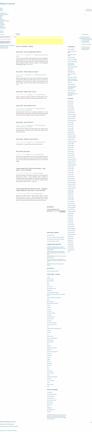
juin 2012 (69, 147)
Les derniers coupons (4, 46)
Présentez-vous (3, 27)
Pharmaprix (49, 353)
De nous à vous (50, 401)
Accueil (1, 8)
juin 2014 (69, 103)
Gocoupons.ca (49, 403)
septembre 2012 (71, 141)
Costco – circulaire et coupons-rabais (54, 297)
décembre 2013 (71, 114)
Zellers (48, 386)
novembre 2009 (71, 207)
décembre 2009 (71, 205)
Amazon (48, 276)
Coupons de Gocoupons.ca (87, 39)
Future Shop (49, 310)
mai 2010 (69, 195)
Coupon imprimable (71, 66)
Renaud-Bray (49, 363)
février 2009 (70, 224)
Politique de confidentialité (13, 426)
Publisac (48, 359)
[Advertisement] (39, 37)
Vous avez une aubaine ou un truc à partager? (55, 237)
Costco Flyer (63, 414)
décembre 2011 (71, 159)
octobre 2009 (70, 209)
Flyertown (49, 309)
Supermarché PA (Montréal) (52, 376)
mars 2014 (70, 108)
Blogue (1, 9)
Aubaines (2, 30)
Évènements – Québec (72, 73)
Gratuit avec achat (71, 77)
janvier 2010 (70, 203)
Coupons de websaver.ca (86, 38)
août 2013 (70, 122)
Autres (1, 18)
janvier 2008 (70, 249)
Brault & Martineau (50, 280)
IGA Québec (49, 320)
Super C (48, 374)
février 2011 (70, 178)
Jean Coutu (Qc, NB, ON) (52, 324)
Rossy (48, 368)
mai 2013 (69, 128)
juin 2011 (69, 170)
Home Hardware (50, 318)
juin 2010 (69, 193)
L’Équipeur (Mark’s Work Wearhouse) (54, 328)
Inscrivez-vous (88, 9)
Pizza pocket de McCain (23, 151)
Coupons (1, 21)
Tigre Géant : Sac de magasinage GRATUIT (28, 52)
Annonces (70, 49)
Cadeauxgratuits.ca (50, 396)
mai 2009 (69, 218)
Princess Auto (49, 355)
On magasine (2, 24)
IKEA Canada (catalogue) (52, 322)
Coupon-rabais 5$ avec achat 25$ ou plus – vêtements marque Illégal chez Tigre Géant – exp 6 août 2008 (31, 189)
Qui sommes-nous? (50, 235)
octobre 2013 (70, 118)
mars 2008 (70, 245)
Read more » (30, 64)
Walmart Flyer (57, 414)
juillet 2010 (70, 191)
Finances (1, 25)
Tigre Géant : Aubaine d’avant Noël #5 (27, 139)
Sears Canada (49, 370)
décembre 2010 (71, 182)
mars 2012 (70, 153)
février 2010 (70, 201)
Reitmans (49, 361)
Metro (48, 343)
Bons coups (2, 19)
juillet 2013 (70, 124)
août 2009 (70, 213)
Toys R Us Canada (50, 380)
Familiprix (49, 307)
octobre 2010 (70, 186)
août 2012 (70, 143)
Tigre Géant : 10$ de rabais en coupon (27, 71)
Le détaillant (2, 39)
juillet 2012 (70, 145)
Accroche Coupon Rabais (52, 394)
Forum (1, 10)
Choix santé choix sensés (52, 400)
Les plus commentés (4, 47)
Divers (69, 68)
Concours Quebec (71, 61)
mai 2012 (69, 149)
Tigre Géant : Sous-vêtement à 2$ (26, 105)
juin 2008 (69, 240)
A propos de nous (10, 430)
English (80, 38)
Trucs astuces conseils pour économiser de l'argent (72, 87)
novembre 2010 (71, 184)
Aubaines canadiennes (39, 74)
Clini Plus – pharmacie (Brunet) (53, 292)
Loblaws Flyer (52, 418)
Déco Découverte (50, 301)
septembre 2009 (71, 211)
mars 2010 (70, 199)
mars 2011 (70, 176)
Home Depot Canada (51, 316)
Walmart (1, 15)
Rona (48, 367)
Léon (48, 334)
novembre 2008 (71, 230)
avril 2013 (69, 130)
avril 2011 (69, 174)
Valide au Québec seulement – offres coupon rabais (73, 94)
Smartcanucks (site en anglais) (53, 270)
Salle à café (2, 28)
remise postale (70, 84)
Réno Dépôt (49, 365)
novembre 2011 (71, 160)
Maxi (1, 16)
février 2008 (70, 247)
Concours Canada (71, 59)
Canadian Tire (49, 290)
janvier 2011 (70, 180)
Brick (48, 282)
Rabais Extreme (7, 4)
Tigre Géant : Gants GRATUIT (24, 122)
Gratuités (17, 33)
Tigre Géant (49, 378)
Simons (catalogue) (50, 372)
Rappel (69, 82)
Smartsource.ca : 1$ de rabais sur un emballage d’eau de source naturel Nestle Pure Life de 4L (56, 260)
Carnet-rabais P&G (50, 398)
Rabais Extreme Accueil (8, 421)
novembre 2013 (71, 116)
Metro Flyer (60, 417)
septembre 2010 (71, 188)
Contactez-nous (89, 10)
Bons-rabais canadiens (40, 125)
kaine (48, 263)
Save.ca (48, 405)
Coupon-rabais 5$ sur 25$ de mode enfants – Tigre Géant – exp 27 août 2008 (30, 169)
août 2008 (70, 236)
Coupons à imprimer (85, 41)
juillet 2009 (70, 215)
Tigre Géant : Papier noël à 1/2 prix (26, 91)
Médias (15, 430)
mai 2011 (69, 172)
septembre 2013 (71, 120)
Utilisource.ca (49, 407)
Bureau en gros (50, 286)
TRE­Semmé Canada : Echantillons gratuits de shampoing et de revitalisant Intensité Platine (56, 253)
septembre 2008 (71, 234)
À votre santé (49, 392)
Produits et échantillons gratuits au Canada (24, 109)
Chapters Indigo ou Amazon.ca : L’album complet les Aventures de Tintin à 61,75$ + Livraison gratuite (56, 248)
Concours (2, 23)
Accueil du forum (3, 13)
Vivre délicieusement (51, 409)
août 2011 (70, 166)
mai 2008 (69, 242)
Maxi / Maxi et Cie (50, 341)
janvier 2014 (70, 112)
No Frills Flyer (54, 417)
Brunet (48, 284)
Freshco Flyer (54, 416)
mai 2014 (69, 104)
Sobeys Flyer (60, 416)
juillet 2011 (70, 168)
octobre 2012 (70, 139)
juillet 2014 (70, 101)
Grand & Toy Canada (51, 312)
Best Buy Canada (50, 278)
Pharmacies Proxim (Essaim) (52, 351)
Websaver (49, 411)
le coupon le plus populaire (7, 45)
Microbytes (49, 345)
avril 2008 (69, 244)
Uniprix (48, 382)
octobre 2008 (70, 232)
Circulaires (18, 34)
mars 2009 (70, 222)
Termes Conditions (4, 426)
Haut (91, 422)
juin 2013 (69, 126)
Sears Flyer (49, 416)
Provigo (48, 357)
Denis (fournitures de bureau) (52, 303)
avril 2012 (69, 151)
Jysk (48, 326)
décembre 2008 (71, 228)
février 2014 (70, 110)
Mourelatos (49, 349)
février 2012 (70, 155)
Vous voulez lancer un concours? (53, 241)
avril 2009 (69, 220)
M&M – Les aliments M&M (52, 338)
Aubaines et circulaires (4, 14)
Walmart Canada (50, 384)
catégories (2, 34)
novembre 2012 (71, 137)
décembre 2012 (71, 135)
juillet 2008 (70, 238)
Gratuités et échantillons (4, 20)
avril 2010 (69, 197)
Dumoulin (49, 305)
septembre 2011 (71, 164)
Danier (48, 299)
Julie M (27, 173)
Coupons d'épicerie (85, 40)
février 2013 (70, 133)
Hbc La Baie (49, 314)
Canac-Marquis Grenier (51, 288)
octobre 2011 (70, 162)
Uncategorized (70, 90)
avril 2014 (69, 106)
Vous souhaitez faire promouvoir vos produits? (55, 239)
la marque (9, 39)
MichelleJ (27, 54)
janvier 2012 (70, 157)
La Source (49, 330)
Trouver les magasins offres (53, 209)
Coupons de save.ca (85, 36)
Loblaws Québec (50, 336)
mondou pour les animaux (52, 347)
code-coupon (70, 57)
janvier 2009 (70, 226)
